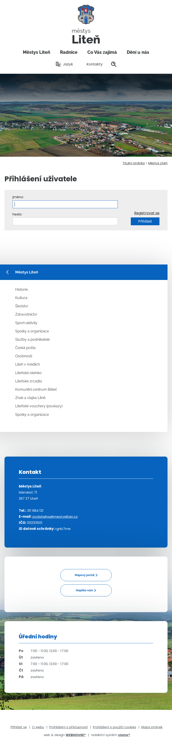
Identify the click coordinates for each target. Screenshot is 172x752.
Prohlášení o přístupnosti (68, 727)
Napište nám (84, 590)
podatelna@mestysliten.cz (55, 516)
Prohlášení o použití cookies (114, 727)
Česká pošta (25, 348)
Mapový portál (85, 575)
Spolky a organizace (32, 331)
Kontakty (92, 64)
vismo (124, 735)
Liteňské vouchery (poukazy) (38, 406)
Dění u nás (138, 52)
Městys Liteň (36, 52)
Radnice (68, 52)
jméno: (18, 197)
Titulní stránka (134, 163)
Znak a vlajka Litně (30, 398)
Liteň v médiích (27, 364)
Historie (21, 289)
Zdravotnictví (26, 314)
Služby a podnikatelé (32, 339)
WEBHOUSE (76, 735)
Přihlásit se (19, 727)
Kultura (21, 298)
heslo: (17, 214)
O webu (38, 727)
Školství (21, 306)
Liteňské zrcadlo (28, 381)
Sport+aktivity (26, 323)
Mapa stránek (152, 727)
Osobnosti (23, 356)
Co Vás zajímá (102, 52)
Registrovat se (146, 213)
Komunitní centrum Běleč (36, 389)
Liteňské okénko (28, 373)
